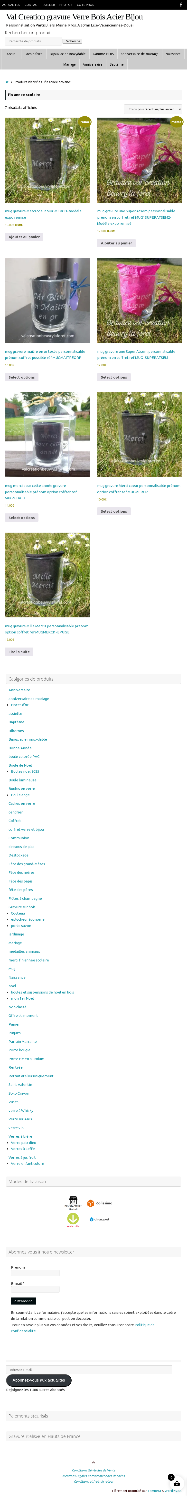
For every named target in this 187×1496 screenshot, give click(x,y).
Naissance (17, 977)
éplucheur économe (28, 919)
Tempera (154, 1491)
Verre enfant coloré (27, 1163)
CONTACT (32, 4)
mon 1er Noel (22, 998)
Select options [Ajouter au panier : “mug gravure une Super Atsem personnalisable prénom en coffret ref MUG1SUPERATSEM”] (114, 377)
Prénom (18, 1267)
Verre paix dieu (23, 1143)
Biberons (16, 731)
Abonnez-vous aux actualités (38, 1380)
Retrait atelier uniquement (31, 1076)
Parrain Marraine (23, 1041)
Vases (14, 1102)
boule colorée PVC (24, 756)
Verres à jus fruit (22, 1157)
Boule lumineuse (23, 780)
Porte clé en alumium (26, 1059)
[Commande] (153, 109)
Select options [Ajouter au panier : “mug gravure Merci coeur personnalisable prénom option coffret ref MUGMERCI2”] (114, 511)
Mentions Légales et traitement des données (93, 1476)
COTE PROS (85, 4)
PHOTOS (66, 4)
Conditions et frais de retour (93, 1481)
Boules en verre (22, 789)
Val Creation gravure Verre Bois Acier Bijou (74, 16)
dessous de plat (21, 847)
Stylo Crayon (19, 1093)
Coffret (15, 821)
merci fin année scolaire (29, 960)
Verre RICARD (20, 1119)
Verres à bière (20, 1136)
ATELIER (49, 4)
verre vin (16, 1128)
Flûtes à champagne (25, 898)
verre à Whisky (21, 1110)
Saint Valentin (20, 1084)
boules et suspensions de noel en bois (42, 992)
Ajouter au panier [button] (24, 237)
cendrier (16, 812)
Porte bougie (19, 1050)
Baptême (16, 722)
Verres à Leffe (23, 1149)
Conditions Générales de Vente (93, 1470)
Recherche (72, 41)
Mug (12, 969)
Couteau (18, 913)
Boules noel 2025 (25, 771)
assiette (15, 713)
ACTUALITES (11, 4)
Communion (19, 838)
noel (12, 986)
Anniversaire (19, 690)
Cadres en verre (22, 803)
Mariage (15, 943)
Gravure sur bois (22, 907)
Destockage (18, 855)
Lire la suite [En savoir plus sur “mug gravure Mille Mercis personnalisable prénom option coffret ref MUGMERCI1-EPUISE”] (19, 652)
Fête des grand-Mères (27, 864)
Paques (15, 1033)
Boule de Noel (20, 765)
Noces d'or (19, 705)
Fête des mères (22, 872)
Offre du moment (23, 1015)
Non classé (18, 1007)
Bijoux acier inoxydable (28, 739)
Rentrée (16, 1067)
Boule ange (20, 795)
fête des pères (21, 890)
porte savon (21, 926)
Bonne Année (20, 748)
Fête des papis (21, 881)
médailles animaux (24, 951)
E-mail (17, 1283)
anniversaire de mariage (29, 699)
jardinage (16, 934)
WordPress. (173, 1491)
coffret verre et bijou (26, 829)
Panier (14, 1024)
